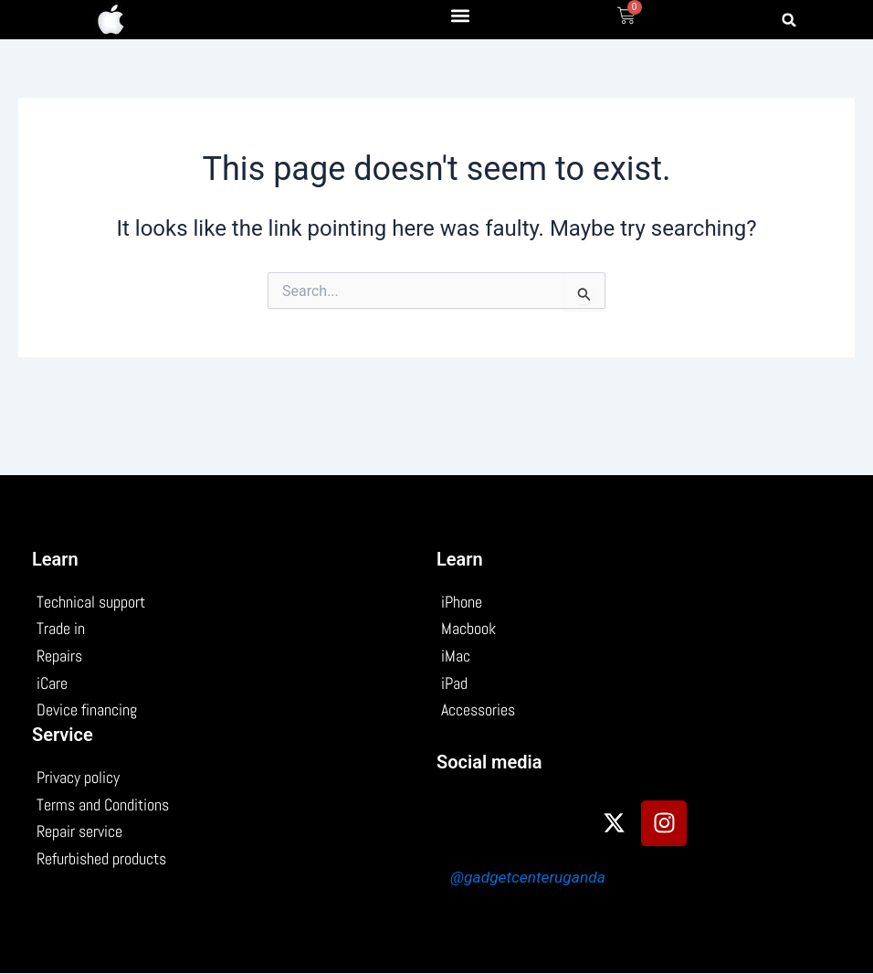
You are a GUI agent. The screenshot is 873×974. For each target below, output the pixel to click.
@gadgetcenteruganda (528, 877)
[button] (461, 15)
